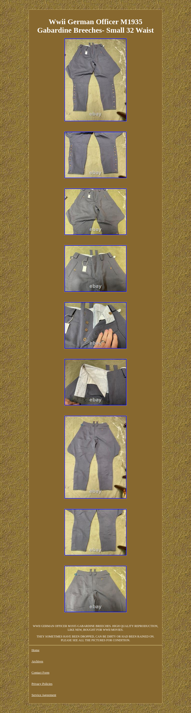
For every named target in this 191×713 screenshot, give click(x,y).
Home (36, 650)
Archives (37, 661)
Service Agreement (44, 695)
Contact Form (40, 672)
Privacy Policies (42, 684)
